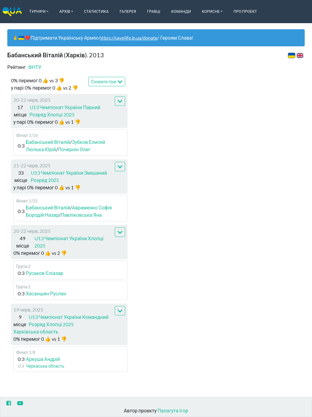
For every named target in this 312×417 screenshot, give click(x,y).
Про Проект (245, 11)
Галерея (128, 11)
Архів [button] (64, 11)
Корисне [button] (211, 11)
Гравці (153, 11)
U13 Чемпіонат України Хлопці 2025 (68, 241)
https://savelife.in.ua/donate (128, 38)
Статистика (96, 11)
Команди (181, 11)
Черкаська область (45, 366)
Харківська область (35, 331)
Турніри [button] (37, 11)
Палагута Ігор (173, 410)
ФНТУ (34, 67)
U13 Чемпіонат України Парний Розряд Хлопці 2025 (65, 110)
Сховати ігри (106, 82)
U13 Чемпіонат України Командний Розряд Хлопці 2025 (68, 320)
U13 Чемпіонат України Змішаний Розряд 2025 (69, 176)
